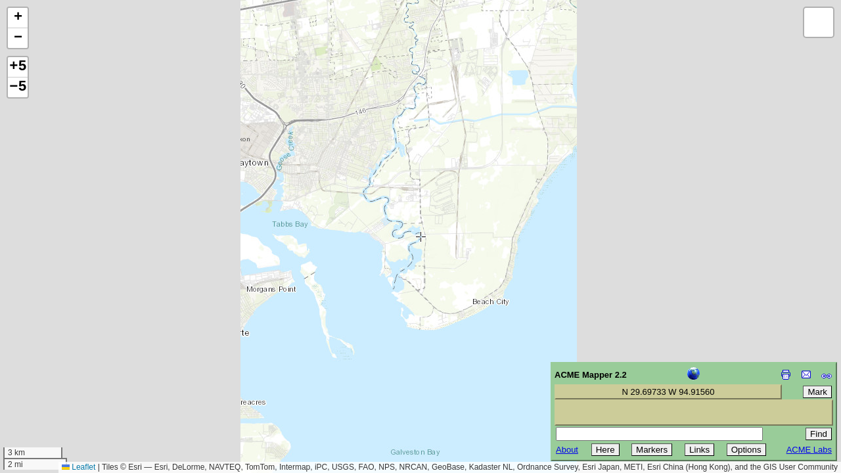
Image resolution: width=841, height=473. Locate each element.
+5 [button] (17, 67)
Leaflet (78, 467)
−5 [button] (17, 87)
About (567, 450)
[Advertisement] (69, 379)
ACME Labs (809, 450)
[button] (18, 18)
